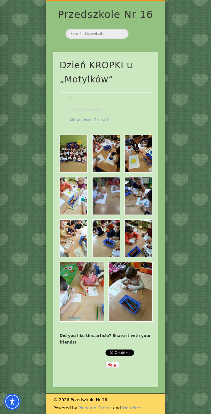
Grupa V (101, 120)
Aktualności (80, 120)
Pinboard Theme (95, 408)
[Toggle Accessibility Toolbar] (12, 401)
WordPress (133, 408)
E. (71, 99)
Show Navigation (142, 56)
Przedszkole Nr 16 (105, 14)
